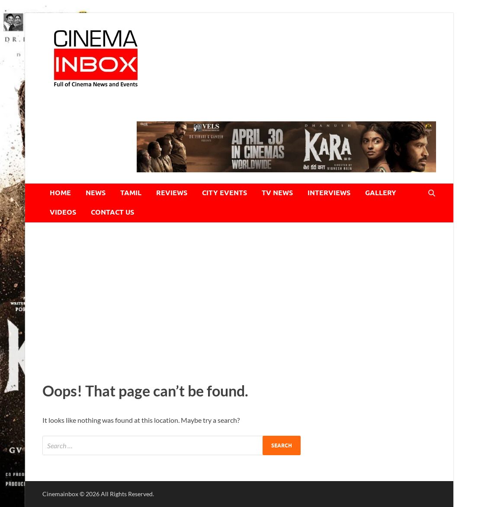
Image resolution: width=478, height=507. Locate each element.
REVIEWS (171, 193)
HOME (60, 193)
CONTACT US (112, 212)
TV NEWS (277, 193)
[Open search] (431, 193)
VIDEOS (63, 212)
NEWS (96, 193)
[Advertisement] (239, 300)
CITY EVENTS (224, 193)
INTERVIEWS (329, 193)
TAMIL (130, 193)
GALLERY (380, 193)
